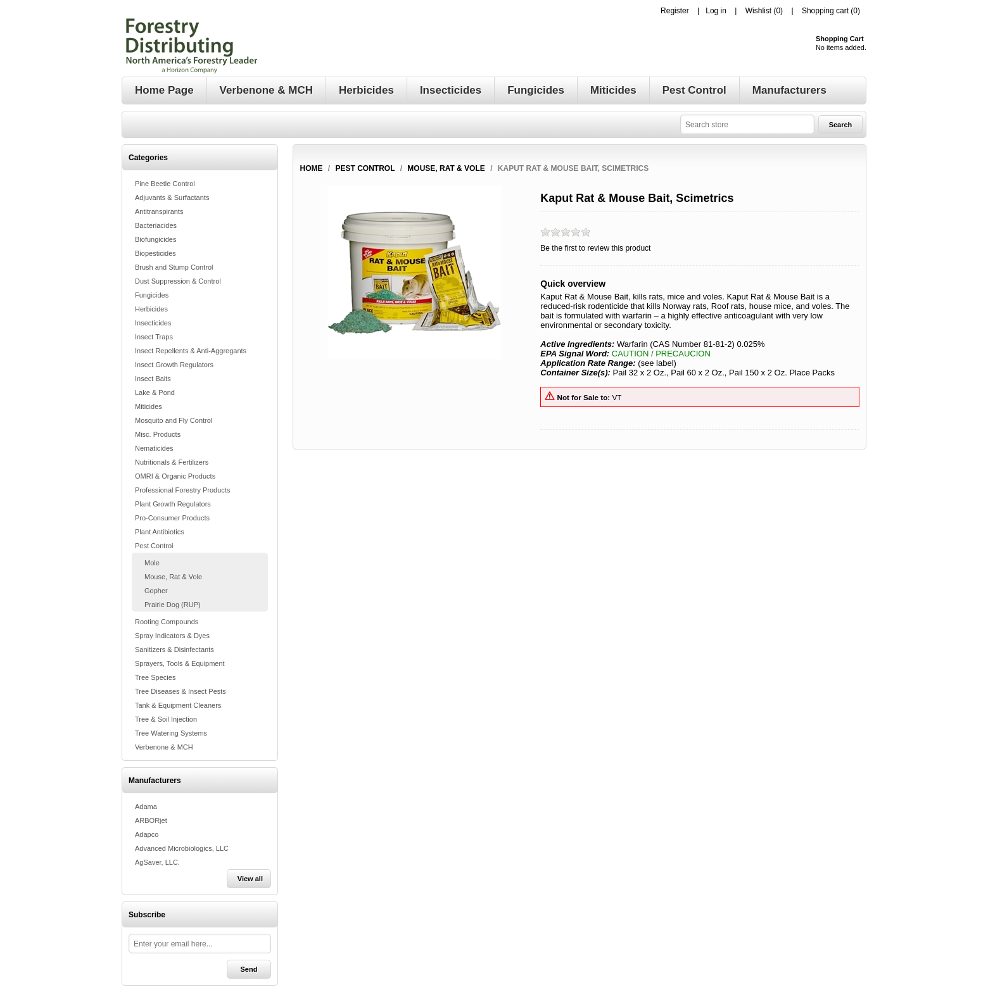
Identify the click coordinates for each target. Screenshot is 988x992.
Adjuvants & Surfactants (172, 197)
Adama (146, 806)
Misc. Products (157, 434)
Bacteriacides (156, 225)
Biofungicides (155, 239)
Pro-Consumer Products (172, 518)
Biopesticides (155, 253)
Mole (152, 563)
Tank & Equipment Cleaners (178, 705)
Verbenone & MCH (164, 747)
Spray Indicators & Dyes (172, 635)
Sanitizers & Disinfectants (174, 649)
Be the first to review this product (595, 248)
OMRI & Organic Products (175, 476)
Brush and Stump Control (174, 267)
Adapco (146, 834)
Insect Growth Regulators (174, 364)
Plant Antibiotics (159, 532)
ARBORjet (151, 820)
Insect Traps (154, 337)
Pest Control (154, 545)
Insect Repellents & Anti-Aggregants (190, 351)
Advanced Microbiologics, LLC (182, 848)
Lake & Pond (155, 392)
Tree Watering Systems (171, 733)
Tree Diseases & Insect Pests (180, 691)
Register (675, 10)
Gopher (156, 590)
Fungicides (151, 295)
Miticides (148, 406)
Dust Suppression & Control (178, 281)
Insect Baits (153, 378)
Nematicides (154, 448)
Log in (716, 10)
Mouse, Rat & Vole (173, 577)
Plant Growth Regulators (173, 504)
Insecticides (153, 323)
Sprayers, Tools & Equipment (180, 663)
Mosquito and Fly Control (173, 420)
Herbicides (151, 309)
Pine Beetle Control (165, 183)
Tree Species (155, 677)
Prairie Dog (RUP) (172, 604)
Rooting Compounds (166, 621)
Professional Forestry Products (182, 490)
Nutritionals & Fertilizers (171, 462)
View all (250, 878)
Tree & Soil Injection (166, 719)
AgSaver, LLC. (157, 862)
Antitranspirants (159, 211)
